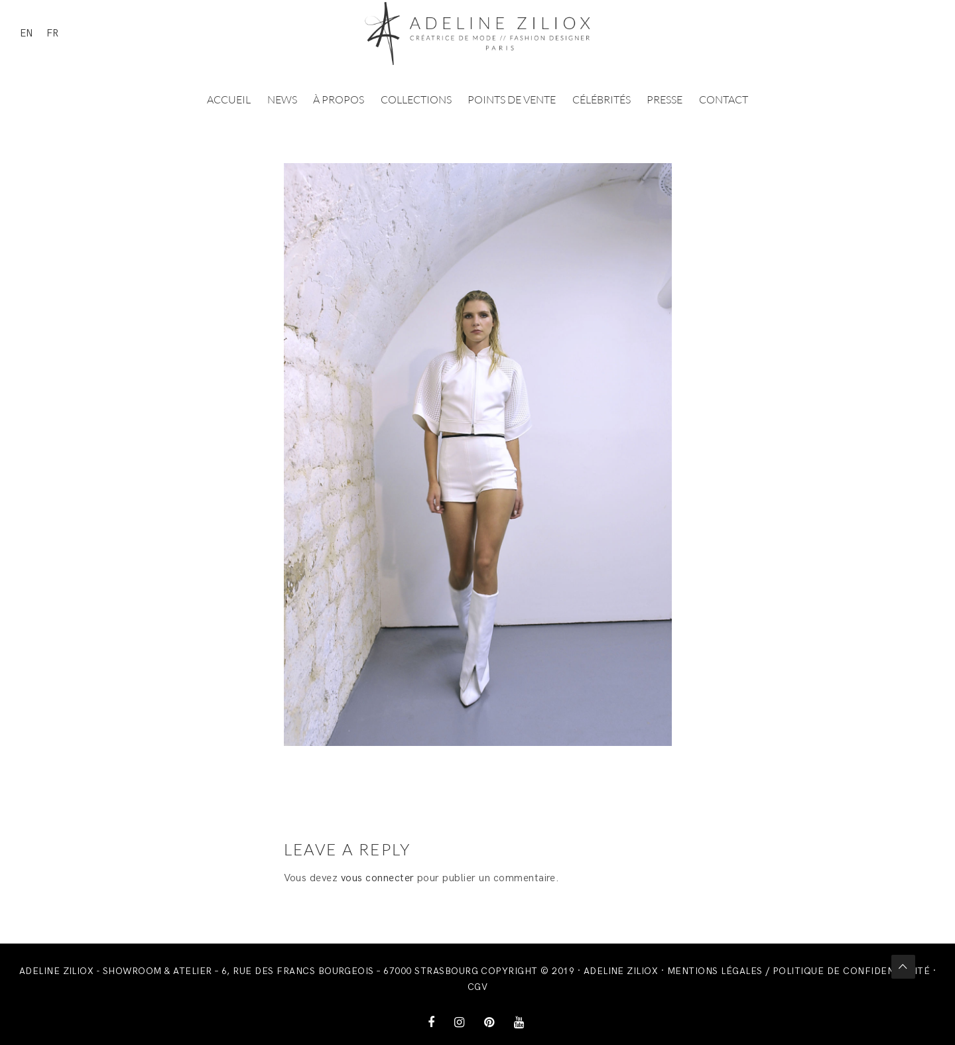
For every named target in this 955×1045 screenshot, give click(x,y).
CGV (477, 987)
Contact (723, 99)
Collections (416, 99)
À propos (338, 99)
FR (52, 33)
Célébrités (601, 99)
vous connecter (377, 878)
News (282, 99)
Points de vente (512, 99)
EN (26, 33)
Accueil (229, 99)
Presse (664, 99)
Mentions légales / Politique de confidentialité (798, 971)
